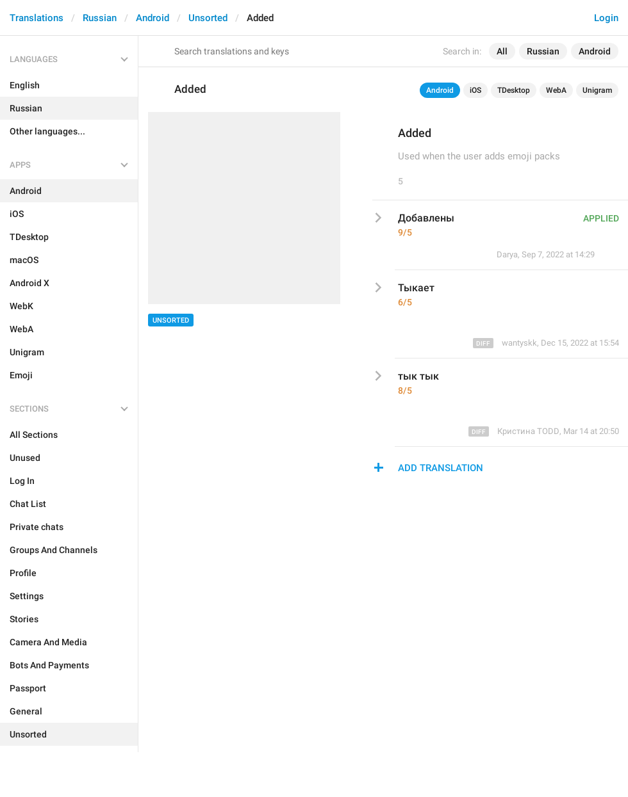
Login (606, 18)
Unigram (597, 90)
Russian (100, 18)
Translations (36, 18)
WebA (556, 90)
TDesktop (513, 90)
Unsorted (207, 18)
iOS (475, 90)
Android (152, 18)
